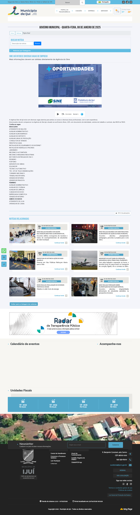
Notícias (19, 33)
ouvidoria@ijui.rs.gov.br (118, 465)
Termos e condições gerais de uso (120, 488)
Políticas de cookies (125, 490)
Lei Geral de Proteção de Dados (120, 495)
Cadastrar (115, 445)
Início (12, 33)
